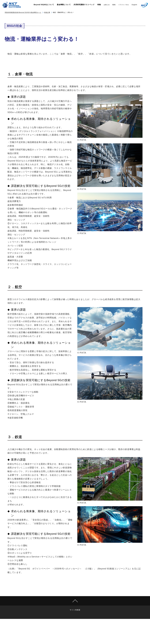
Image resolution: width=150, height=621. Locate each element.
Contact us (74, 610)
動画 (114, 5)
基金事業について (64, 5)
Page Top (75, 601)
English (134, 5)
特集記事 (47, 12)
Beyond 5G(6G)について (44, 5)
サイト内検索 (53, 610)
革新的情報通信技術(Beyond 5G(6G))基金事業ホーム (23, 12)
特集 (99, 5)
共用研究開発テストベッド (84, 5)
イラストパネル (123, 5)
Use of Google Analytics (92, 610)
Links (64, 610)
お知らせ (107, 5)
